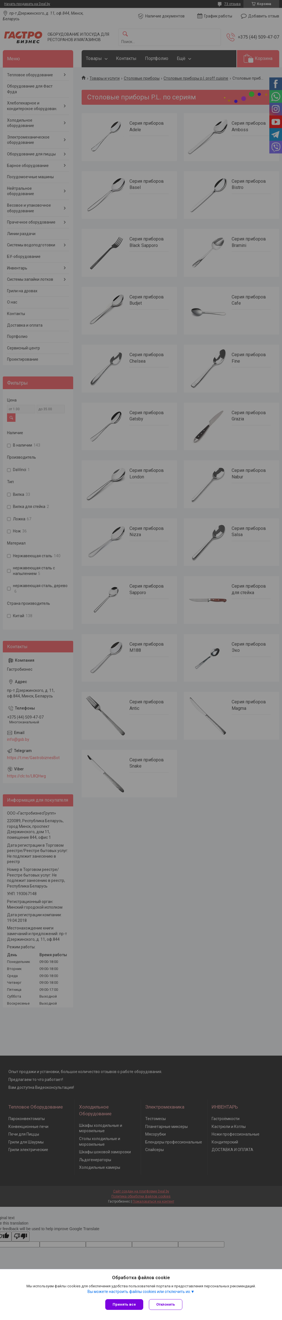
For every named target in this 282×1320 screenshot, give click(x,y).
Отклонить (165, 1304)
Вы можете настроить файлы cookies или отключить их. (139, 1291)
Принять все (124, 1304)
